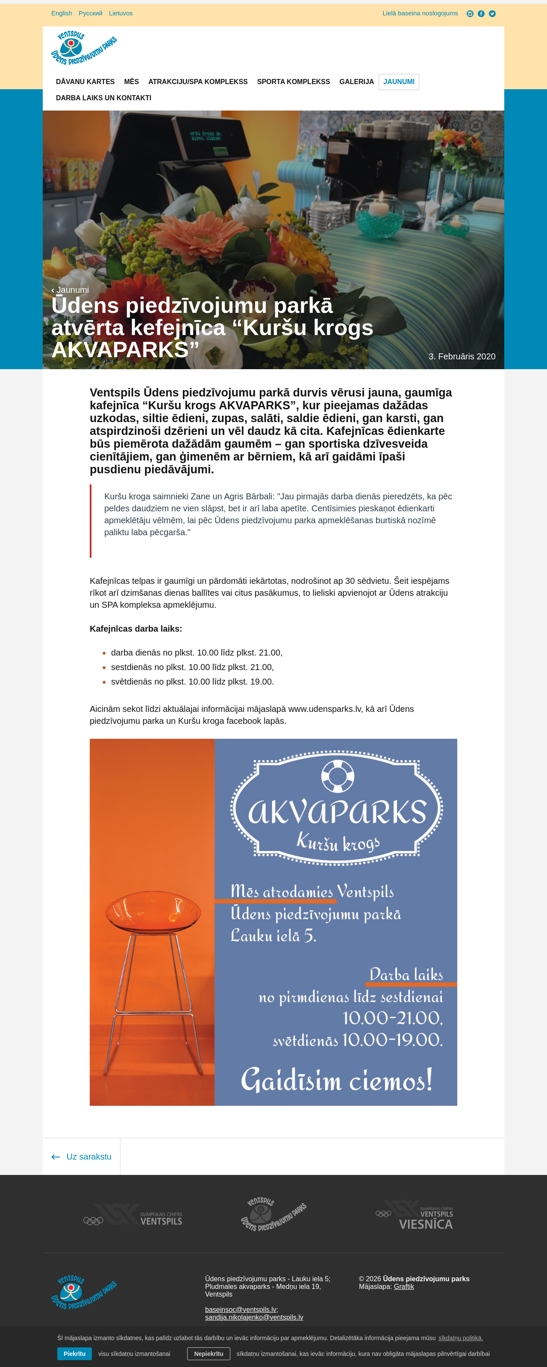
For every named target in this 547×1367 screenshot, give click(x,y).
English (61, 13)
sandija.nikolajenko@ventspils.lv (254, 1317)
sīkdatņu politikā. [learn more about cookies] (460, 1338)
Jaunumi (399, 81)
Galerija (356, 81)
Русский (91, 13)
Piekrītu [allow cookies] (74, 1353)
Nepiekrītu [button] (208, 1353)
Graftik (404, 1286)
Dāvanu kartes (85, 81)
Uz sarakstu (81, 1156)
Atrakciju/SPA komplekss (198, 81)
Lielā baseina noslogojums (420, 13)
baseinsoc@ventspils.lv (240, 1309)
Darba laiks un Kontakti (103, 98)
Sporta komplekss (293, 81)
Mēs (131, 81)
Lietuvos (121, 13)
